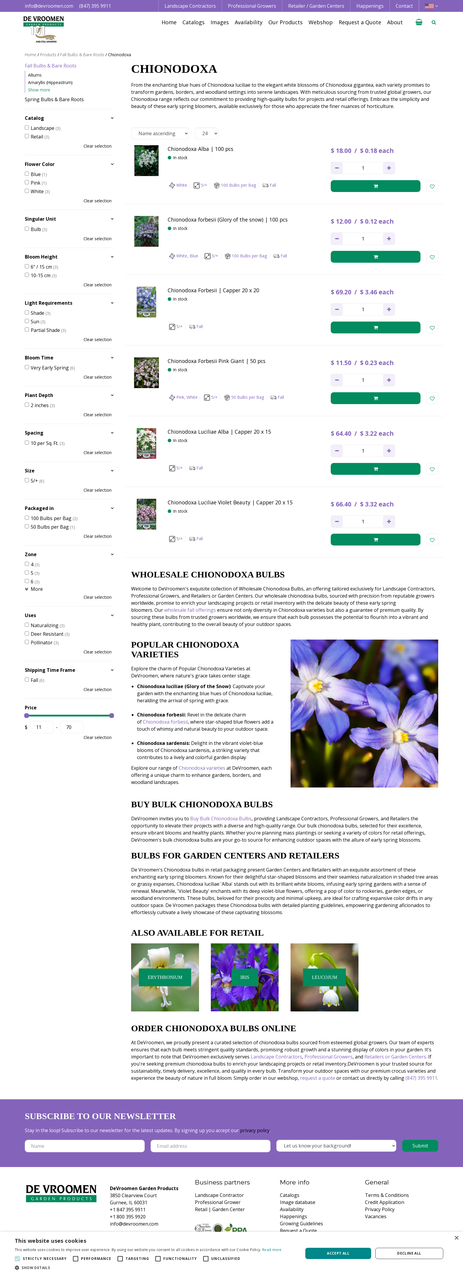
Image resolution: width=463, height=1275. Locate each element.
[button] (148, 1268)
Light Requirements (48, 303)
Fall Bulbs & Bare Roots (50, 65)
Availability (292, 1209)
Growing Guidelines (301, 1223)
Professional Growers (328, 1056)
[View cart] (419, 22)
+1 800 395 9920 (128, 1216)
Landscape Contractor (219, 1195)
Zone (31, 554)
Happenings (293, 1216)
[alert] (231, 1253)
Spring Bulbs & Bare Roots (54, 99)
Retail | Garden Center (220, 1209)
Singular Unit (40, 219)
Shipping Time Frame (50, 670)
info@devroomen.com (49, 6)
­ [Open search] (433, 22)
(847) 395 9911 (95, 6)
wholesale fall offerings (190, 610)
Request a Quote (298, 1230)
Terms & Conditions (387, 1195)
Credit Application (384, 1202)
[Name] (85, 1146)
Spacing (34, 433)
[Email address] (210, 1146)
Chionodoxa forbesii (165, 722)
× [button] (456, 1238)
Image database (297, 1202)
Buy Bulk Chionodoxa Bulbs (221, 818)
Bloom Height (41, 257)
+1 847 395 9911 (128, 1209)
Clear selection (98, 146)
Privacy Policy (379, 1209)
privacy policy (255, 1130)
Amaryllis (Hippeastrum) (50, 82)
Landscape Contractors (276, 1056)
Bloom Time (39, 358)
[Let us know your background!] (336, 1146)
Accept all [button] (338, 1253)
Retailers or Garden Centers (395, 1056)
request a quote (317, 1078)
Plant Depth (39, 395)
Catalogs (289, 1195)
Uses (30, 615)
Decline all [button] (409, 1253)
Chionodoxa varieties (202, 768)
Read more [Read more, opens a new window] (272, 1249)
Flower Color (40, 164)
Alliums (35, 75)
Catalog (34, 118)
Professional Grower (218, 1202)
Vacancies (376, 1216)
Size (30, 471)
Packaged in (39, 508)
